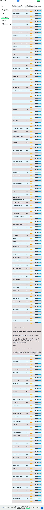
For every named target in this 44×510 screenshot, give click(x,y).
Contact (3, 13)
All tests (3, 6)
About (2, 14)
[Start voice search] (17, 1)
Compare (36, 10)
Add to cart (31, 16)
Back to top (13, 503)
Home (2, 5)
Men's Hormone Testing (5, 9)
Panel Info (39, 10)
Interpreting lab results (5, 17)
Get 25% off (5, 18)
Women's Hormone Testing (5, 10)
